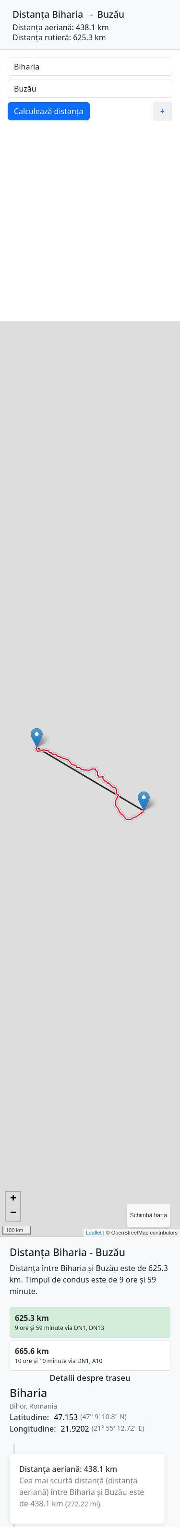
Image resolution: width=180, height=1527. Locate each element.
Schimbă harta (148, 1215)
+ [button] (13, 1199)
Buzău (110, 14)
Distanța (30, 14)
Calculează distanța (49, 111)
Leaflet (94, 1233)
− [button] (13, 1213)
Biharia (67, 14)
